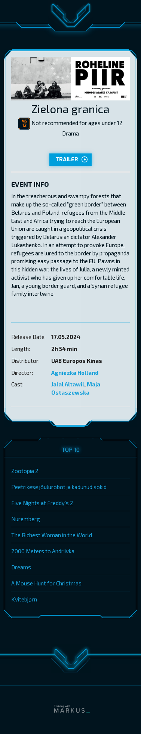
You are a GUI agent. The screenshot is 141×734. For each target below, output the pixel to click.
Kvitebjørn (24, 599)
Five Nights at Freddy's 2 (42, 503)
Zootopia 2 (25, 470)
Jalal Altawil (67, 384)
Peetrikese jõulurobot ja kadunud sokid (59, 486)
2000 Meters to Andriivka (42, 551)
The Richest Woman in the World (51, 535)
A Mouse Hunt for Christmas (46, 583)
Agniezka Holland (74, 372)
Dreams (21, 567)
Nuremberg (25, 519)
